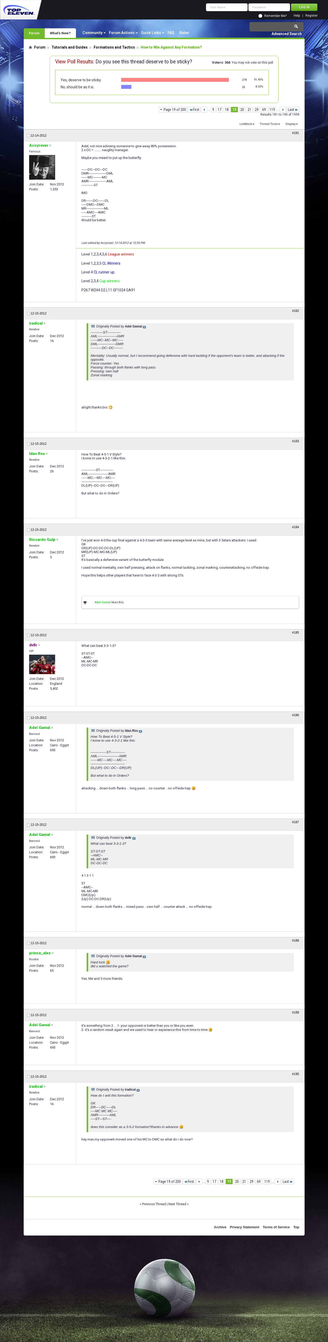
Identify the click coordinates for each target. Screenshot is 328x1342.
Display (290, 124)
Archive (220, 1227)
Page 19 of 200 (175, 110)
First (194, 110)
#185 (295, 632)
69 (264, 110)
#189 (295, 1012)
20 (242, 110)
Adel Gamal (103, 602)
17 (219, 110)
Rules (184, 33)
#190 (295, 1074)
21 (249, 110)
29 (257, 110)
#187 (295, 822)
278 (244, 80)
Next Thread (177, 1204)
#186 (295, 715)
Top (296, 1227)
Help (297, 15)
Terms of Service (276, 1227)
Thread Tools (269, 124)
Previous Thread (154, 1204)
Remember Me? (275, 16)
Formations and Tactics (114, 47)
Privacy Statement (244, 1227)
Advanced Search (287, 34)
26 (243, 87)
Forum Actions (121, 33)
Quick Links (151, 33)
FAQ (171, 33)
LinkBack (246, 124)
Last (293, 110)
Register (311, 15)
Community (92, 33)
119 (272, 110)
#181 (295, 133)
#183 (295, 441)
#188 (295, 940)
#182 (295, 311)
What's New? (60, 33)
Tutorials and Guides (70, 47)
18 (227, 110)
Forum (34, 33)
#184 (295, 527)
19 (234, 110)
